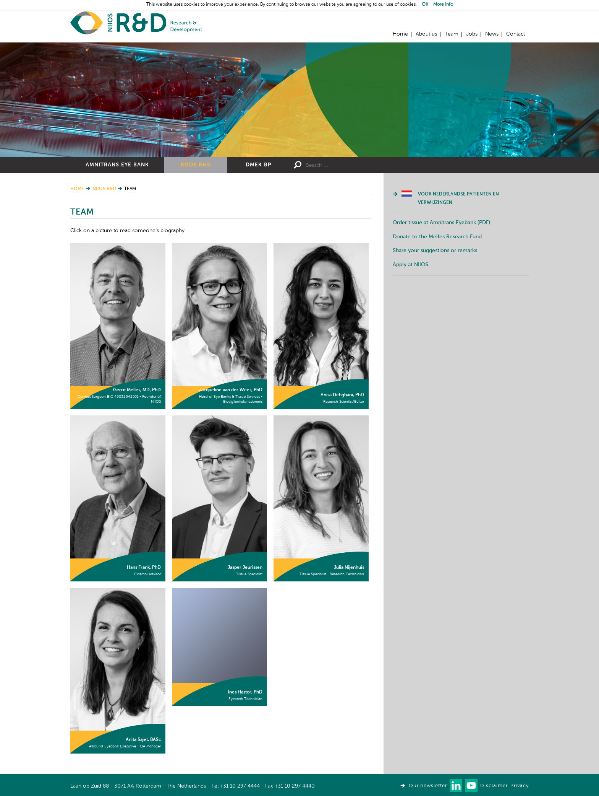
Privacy (519, 785)
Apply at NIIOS (410, 264)
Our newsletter (428, 785)
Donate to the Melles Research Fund (437, 236)
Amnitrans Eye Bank (117, 165)
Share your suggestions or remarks (435, 250)
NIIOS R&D (195, 165)
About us (426, 34)
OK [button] (425, 4)
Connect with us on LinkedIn (456, 785)
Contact (515, 34)
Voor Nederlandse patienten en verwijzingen (458, 198)
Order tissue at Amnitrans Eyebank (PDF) (441, 222)
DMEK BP (258, 165)
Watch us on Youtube (471, 785)
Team (451, 34)
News (492, 34)
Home (136, 23)
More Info (443, 4)
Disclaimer (494, 785)
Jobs (472, 34)
